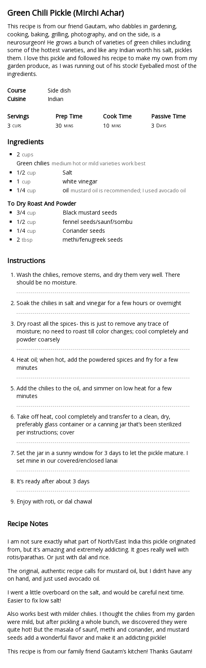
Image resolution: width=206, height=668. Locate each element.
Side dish (59, 90)
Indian (55, 99)
